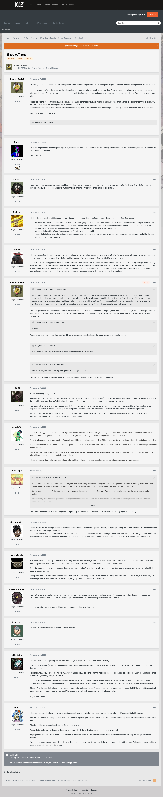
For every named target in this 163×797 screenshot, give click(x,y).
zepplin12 (58, 478)
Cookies (94, 790)
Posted (38, 79)
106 (17, 645)
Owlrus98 (59, 289)
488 (17, 730)
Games (38, 5)
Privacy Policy (71, 790)
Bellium (58, 322)
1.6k (17, 272)
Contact (64, 5)
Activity (27, 23)
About (30, 5)
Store (71, 5)
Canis (58, 365)
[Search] (129, 23)
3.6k (17, 101)
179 (17, 235)
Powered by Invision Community (82, 793)
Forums (55, 5)
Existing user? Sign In (136, 15)
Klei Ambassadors (41, 23)
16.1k (17, 677)
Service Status (58, 23)
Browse (7, 23)
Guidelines (6, 30)
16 (17, 449)
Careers (47, 5)
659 (17, 202)
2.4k (17, 164)
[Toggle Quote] (33, 289)
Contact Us (83, 790)
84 (17, 410)
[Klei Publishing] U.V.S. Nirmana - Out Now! (81, 46)
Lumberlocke (61, 346)
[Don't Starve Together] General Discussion (44, 68)
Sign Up (153, 14)
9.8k (17, 612)
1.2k (17, 493)
